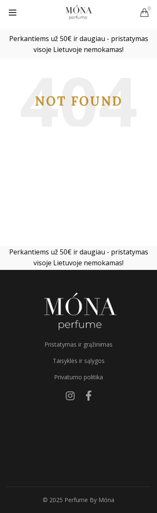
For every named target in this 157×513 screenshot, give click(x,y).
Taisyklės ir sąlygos (79, 361)
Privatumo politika (78, 377)
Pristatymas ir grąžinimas (78, 344)
